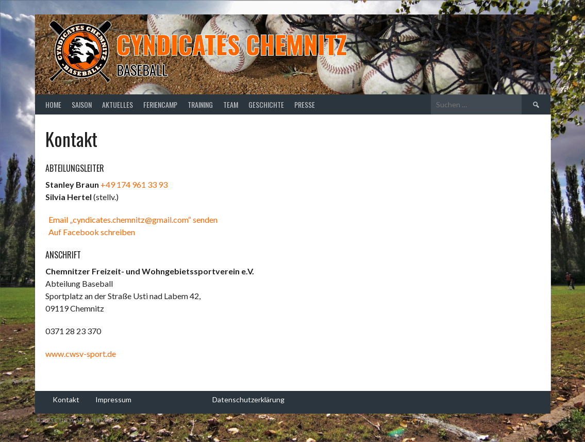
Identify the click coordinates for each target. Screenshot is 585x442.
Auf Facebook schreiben (90, 232)
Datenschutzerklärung (248, 399)
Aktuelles (117, 104)
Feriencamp (160, 104)
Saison (82, 104)
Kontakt (66, 399)
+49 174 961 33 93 (134, 184)
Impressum (113, 399)
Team (230, 104)
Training (200, 104)
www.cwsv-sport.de (80, 353)
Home (53, 104)
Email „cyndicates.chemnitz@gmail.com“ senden (131, 219)
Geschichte (266, 104)
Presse (304, 104)
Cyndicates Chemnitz (231, 44)
